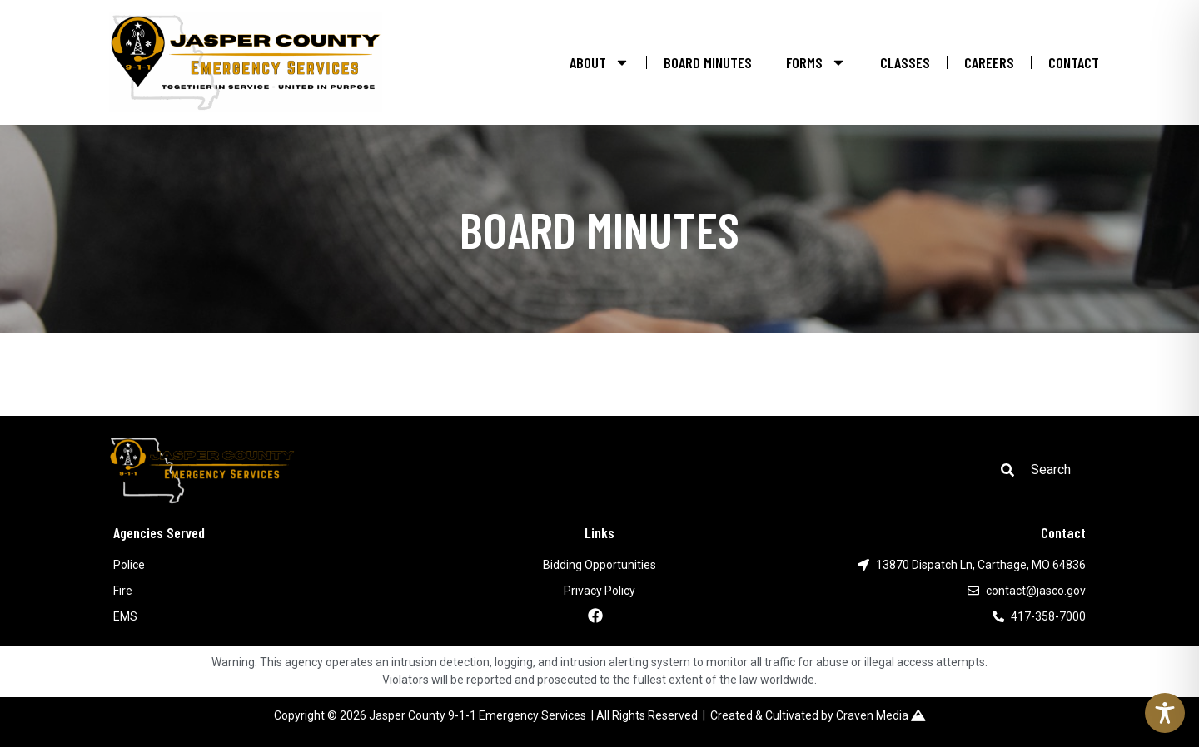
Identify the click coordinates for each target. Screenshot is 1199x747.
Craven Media (881, 715)
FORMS (816, 62)
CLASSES (905, 62)
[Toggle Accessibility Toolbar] (1165, 713)
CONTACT (1073, 62)
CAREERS (989, 62)
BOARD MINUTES (708, 62)
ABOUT (599, 62)
